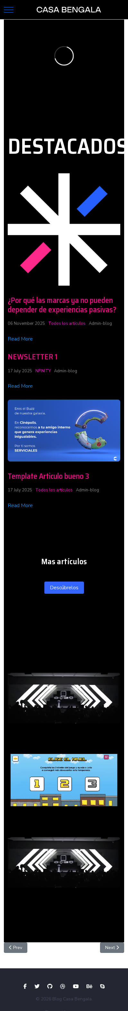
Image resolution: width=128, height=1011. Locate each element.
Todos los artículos (67, 323)
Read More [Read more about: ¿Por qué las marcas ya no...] (20, 338)
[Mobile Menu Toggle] (9, 9)
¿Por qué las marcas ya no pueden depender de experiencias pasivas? (62, 305)
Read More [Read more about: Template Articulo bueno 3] (20, 505)
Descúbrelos (64, 587)
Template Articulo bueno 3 (48, 476)
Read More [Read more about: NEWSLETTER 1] (20, 386)
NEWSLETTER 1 (33, 357)
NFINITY (43, 371)
